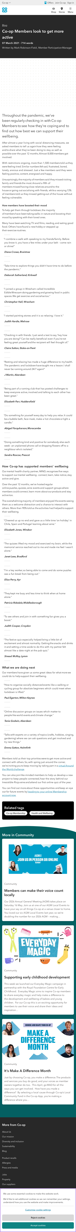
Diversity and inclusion (13, 1141)
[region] (38, 1210)
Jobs (4, 1174)
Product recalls (9, 1158)
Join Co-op (60, 2)
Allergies (6, 1162)
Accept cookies (38, 1225)
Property (6, 1179)
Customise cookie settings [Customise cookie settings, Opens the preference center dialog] (38, 1209)
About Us (6, 1131)
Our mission (8, 1136)
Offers (48, 3)
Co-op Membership (15, 813)
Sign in (70, 2)
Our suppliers (8, 1184)
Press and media (10, 1167)
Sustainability (8, 1146)
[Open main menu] (70, 10)
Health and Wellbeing (42, 813)
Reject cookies (38, 1217)
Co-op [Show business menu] (6, 2)
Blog (4, 25)
